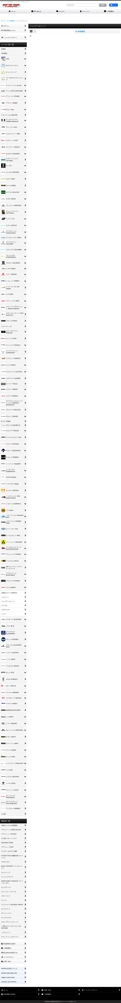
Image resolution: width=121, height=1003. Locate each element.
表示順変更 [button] (80, 31)
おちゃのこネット (57, 1001)
